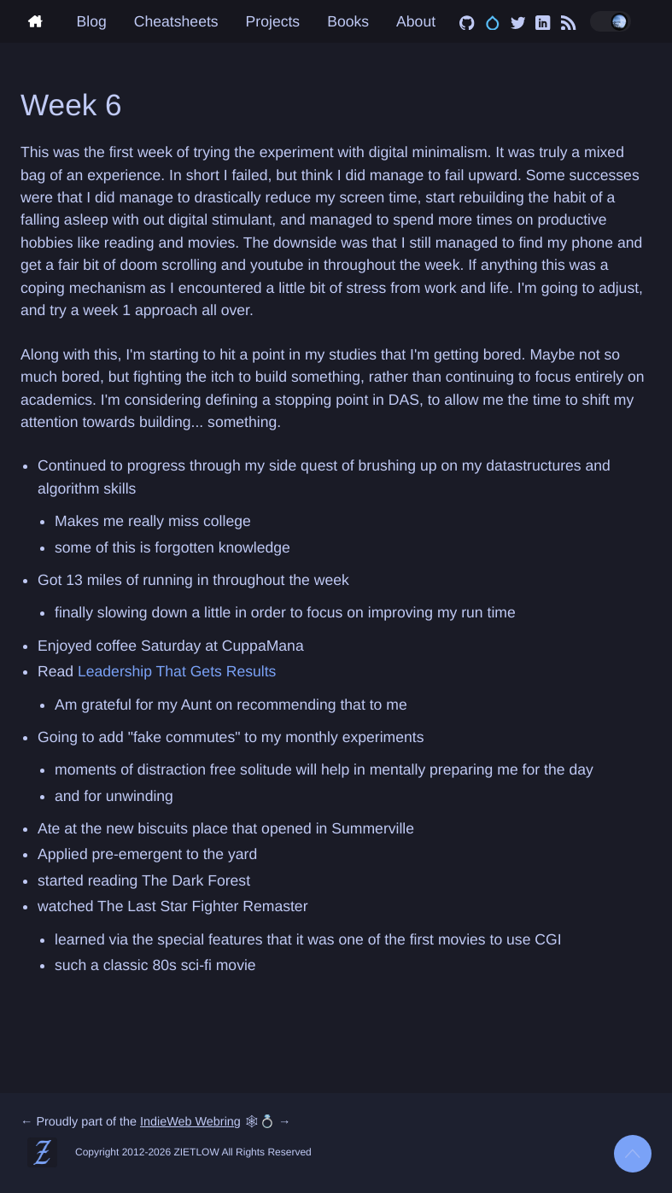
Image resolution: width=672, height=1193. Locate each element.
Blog (92, 21)
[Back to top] (633, 1154)
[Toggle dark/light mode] (610, 21)
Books (348, 21)
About (415, 21)
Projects (273, 21)
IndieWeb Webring (190, 1122)
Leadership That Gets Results (177, 671)
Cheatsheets (176, 21)
